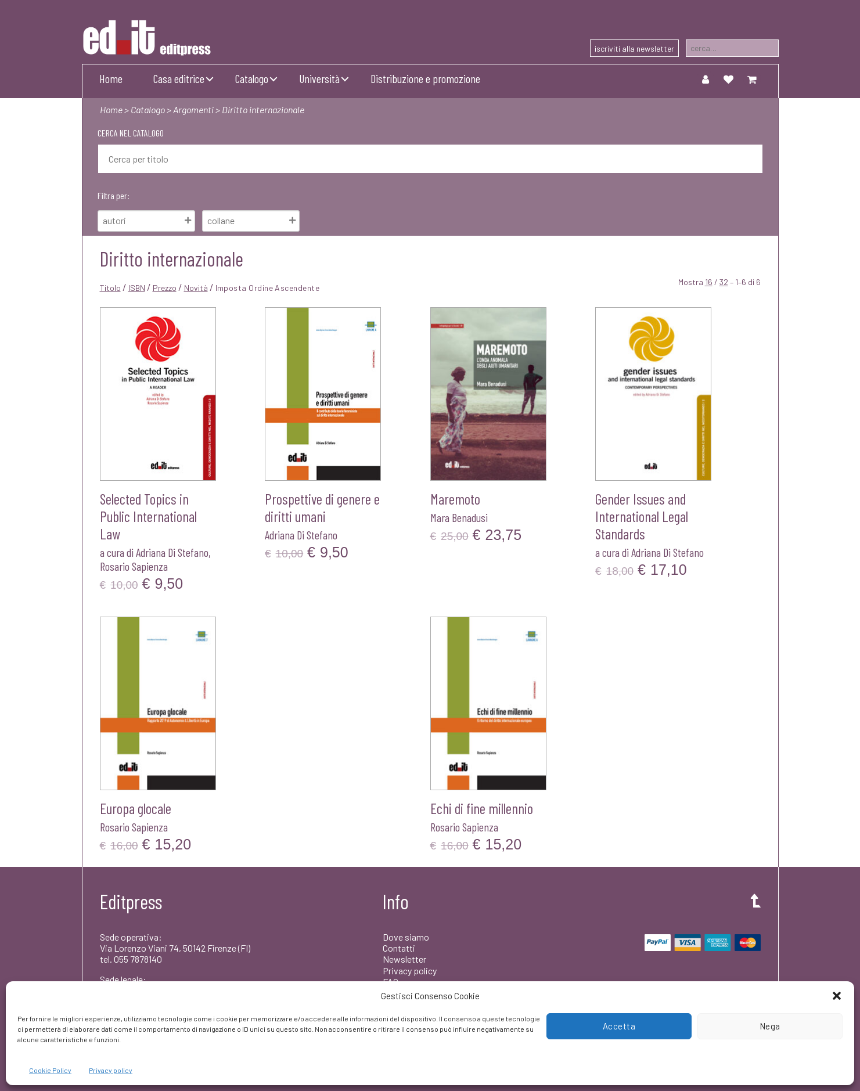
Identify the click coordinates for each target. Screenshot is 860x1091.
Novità (196, 288)
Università (319, 78)
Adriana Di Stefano (172, 552)
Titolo (110, 288)
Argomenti (193, 109)
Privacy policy (110, 1070)
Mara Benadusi (459, 517)
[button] (837, 996)
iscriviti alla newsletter (634, 48)
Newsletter (404, 958)
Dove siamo (406, 936)
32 (723, 282)
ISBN (136, 288)
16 (709, 282)
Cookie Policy (50, 1070)
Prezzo (165, 288)
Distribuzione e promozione (425, 78)
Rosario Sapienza (134, 566)
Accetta (619, 1026)
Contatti (399, 947)
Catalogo (251, 78)
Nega (770, 1026)
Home (111, 78)
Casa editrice (178, 78)
